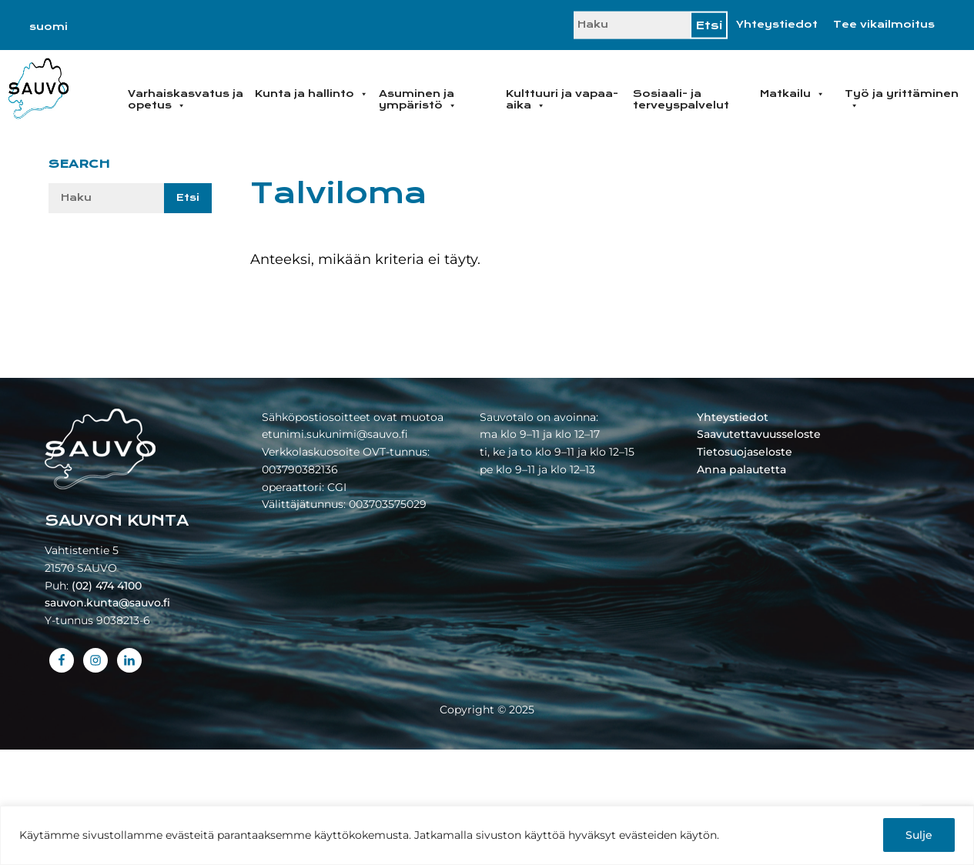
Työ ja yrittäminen (902, 100)
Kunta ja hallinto (311, 94)
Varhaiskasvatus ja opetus (185, 100)
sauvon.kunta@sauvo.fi (107, 603)
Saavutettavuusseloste (759, 434)
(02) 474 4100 (107, 586)
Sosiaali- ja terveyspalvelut (681, 100)
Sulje (918, 835)
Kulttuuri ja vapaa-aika (562, 100)
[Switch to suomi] (48, 27)
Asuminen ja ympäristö (418, 100)
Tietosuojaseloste (744, 452)
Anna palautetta (741, 469)
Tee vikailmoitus (884, 24)
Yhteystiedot (777, 24)
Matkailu (792, 94)
